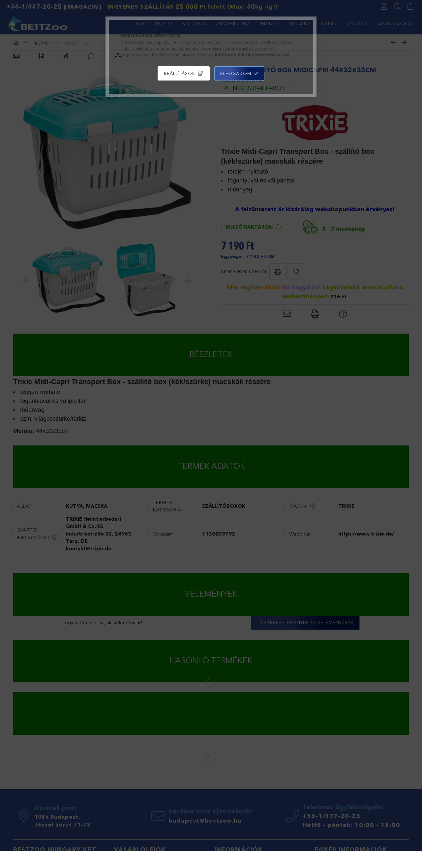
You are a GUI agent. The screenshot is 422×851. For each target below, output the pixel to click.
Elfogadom (235, 73)
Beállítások (179, 73)
